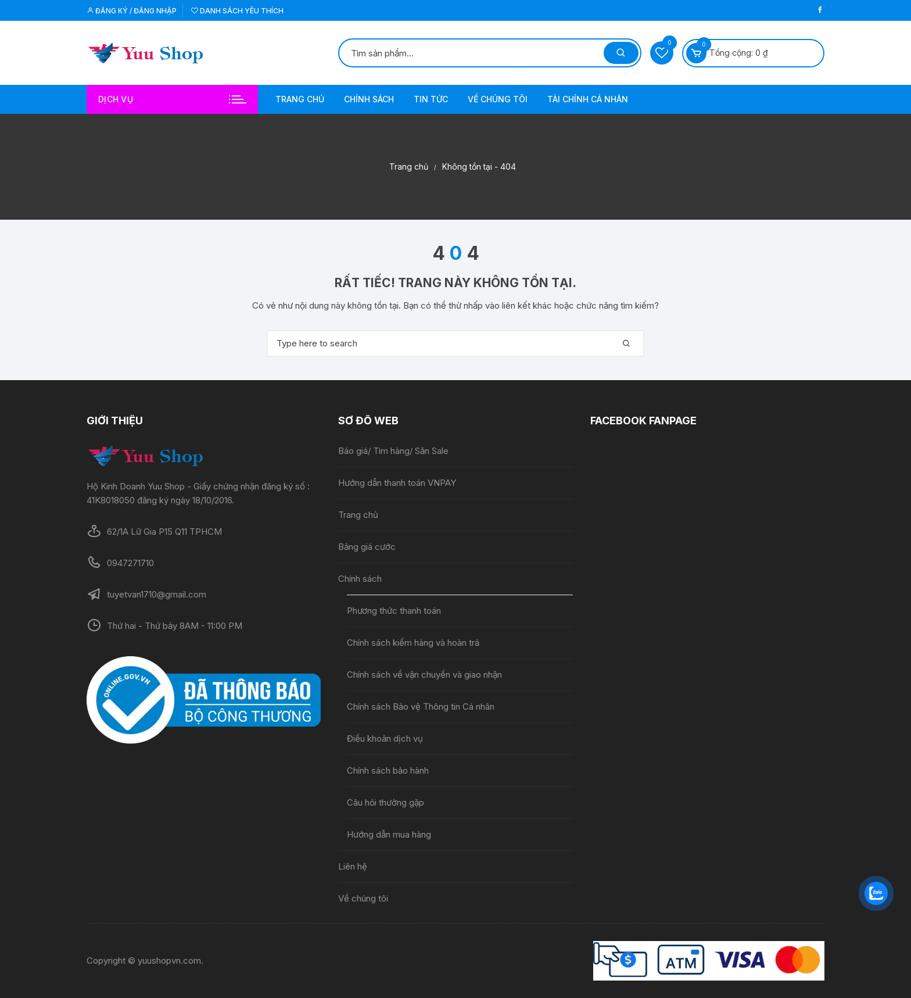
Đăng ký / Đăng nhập (132, 10)
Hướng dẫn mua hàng (389, 834)
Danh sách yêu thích (237, 10)
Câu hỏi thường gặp (385, 802)
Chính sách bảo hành (388, 770)
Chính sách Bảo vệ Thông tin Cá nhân (420, 706)
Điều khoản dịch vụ (385, 738)
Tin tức (431, 99)
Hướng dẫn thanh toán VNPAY (397, 482)
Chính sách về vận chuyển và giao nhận (425, 674)
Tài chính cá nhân (587, 99)
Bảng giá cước (367, 546)
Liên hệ (352, 866)
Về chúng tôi (498, 99)
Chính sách (369, 99)
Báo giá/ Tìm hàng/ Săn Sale (393, 450)
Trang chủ (299, 99)
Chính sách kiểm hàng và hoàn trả (413, 642)
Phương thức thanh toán (394, 610)
